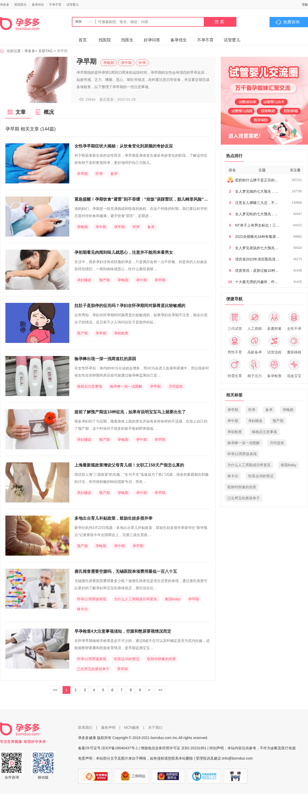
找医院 (105, 40)
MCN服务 (131, 727)
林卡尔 (82, 609)
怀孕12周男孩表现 (91, 599)
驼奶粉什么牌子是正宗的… (256, 180)
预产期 (104, 280)
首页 (83, 40)
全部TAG (45, 51)
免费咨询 (291, 22)
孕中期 (126, 63)
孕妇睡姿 (84, 280)
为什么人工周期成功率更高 (135, 599)
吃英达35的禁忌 (127, 659)
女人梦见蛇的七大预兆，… (256, 214)
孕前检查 (121, 333)
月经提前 (175, 386)
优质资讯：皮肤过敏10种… (257, 270)
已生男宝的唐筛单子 (93, 669)
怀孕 (142, 63)
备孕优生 (38, 4)
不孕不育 (55, 4)
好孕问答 (152, 40)
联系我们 (85, 727)
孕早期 (82, 174)
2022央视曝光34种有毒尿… (257, 237)
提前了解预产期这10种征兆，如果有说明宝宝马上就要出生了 (130, 412)
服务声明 (108, 727)
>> (160, 690)
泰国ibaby (172, 599)
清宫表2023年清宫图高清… (257, 259)
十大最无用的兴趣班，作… (256, 282)
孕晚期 (108, 63)
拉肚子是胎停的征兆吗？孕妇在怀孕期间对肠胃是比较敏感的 (129, 305)
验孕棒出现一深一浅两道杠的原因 (105, 359)
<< (55, 690)
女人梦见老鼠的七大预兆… (256, 248)
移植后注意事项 (89, 386)
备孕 (114, 174)
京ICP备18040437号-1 (120, 748)
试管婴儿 (72, 4)
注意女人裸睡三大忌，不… (256, 203)
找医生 (127, 40)
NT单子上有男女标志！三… (257, 225)
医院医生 (20, 4)
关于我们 (155, 727)
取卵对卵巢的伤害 (161, 659)
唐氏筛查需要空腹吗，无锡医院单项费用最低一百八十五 (125, 571)
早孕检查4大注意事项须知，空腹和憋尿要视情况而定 (122, 631)
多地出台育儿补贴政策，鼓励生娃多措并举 (113, 518)
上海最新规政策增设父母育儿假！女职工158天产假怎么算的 (129, 465)
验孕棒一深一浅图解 (126, 386)
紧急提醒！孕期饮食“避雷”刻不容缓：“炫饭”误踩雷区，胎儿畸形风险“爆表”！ (146, 199)
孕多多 (4, 4)
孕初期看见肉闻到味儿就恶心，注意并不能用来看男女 (123, 252)
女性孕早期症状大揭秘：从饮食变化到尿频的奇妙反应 (123, 146)
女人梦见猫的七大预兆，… (256, 191)
